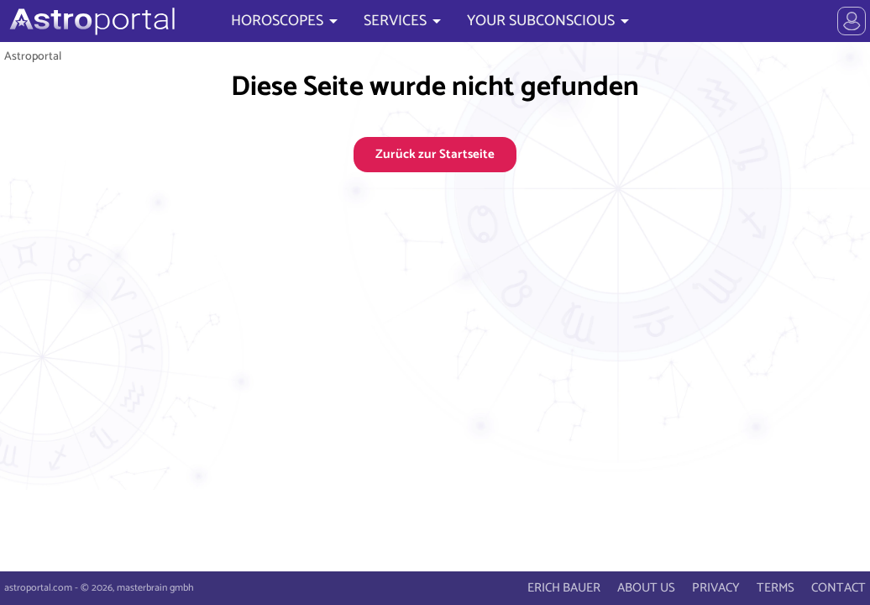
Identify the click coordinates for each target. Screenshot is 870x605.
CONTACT (838, 588)
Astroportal (32, 56)
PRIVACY (716, 588)
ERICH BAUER (563, 588)
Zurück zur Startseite (435, 154)
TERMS (775, 588)
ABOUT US (646, 588)
